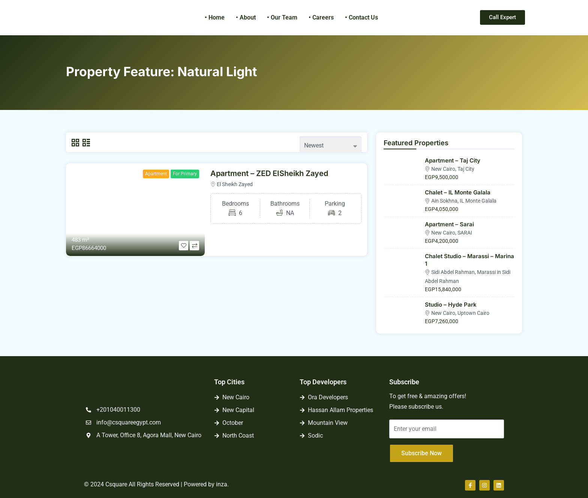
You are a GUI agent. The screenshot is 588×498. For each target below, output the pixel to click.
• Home (215, 17)
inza (221, 484)
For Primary (185, 173)
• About (246, 17)
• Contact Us (361, 17)
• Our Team (282, 17)
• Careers (321, 17)
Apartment (156, 173)
